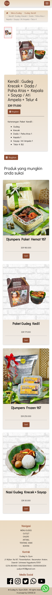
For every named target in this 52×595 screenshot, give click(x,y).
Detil (26, 256)
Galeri (26, 536)
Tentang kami (26, 542)
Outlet (26, 533)
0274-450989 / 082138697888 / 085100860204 (26, 565)
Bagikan (14, 111)
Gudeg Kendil (30, 13)
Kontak (26, 546)
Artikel (26, 539)
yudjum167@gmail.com (26, 568)
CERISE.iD (31, 592)
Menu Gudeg (16, 13)
